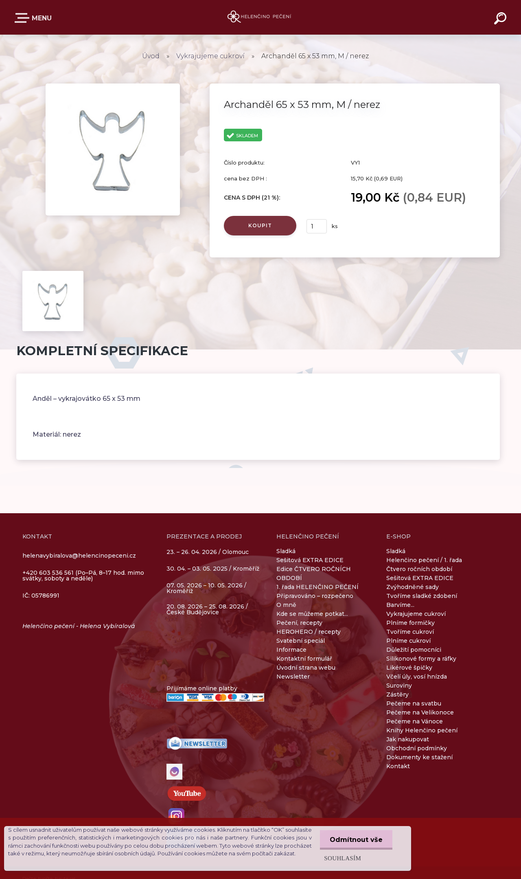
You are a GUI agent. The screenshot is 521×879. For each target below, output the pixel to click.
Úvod (151, 56)
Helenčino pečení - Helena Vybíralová (78, 626)
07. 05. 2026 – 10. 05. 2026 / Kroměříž (206, 588)
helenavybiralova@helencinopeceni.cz (79, 555)
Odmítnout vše (355, 840)
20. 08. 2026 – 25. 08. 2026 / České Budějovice (207, 609)
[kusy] (316, 226)
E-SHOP (23, 18)
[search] (501, 19)
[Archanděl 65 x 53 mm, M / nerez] (113, 86)
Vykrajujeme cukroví (210, 56)
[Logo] (261, 17)
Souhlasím (341, 858)
